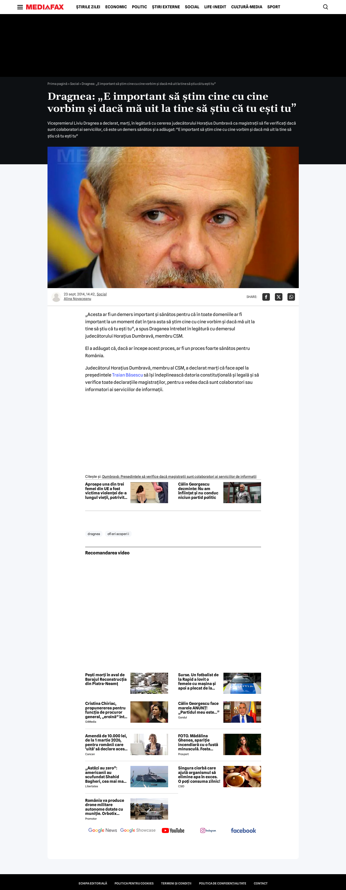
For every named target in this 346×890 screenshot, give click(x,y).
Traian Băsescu (127, 375)
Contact (261, 883)
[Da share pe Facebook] (266, 297)
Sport (273, 7)
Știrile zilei (88, 7)
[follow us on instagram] (208, 831)
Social (192, 7)
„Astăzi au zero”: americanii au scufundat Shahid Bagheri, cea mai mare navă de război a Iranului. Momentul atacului (106, 774)
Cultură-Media (246, 7)
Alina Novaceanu (77, 299)
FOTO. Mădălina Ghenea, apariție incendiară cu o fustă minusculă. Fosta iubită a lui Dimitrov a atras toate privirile (198, 742)
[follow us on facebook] (243, 831)
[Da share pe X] (278, 297)
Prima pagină (57, 84)
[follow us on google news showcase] (138, 831)
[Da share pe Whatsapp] (291, 297)
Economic (116, 7)
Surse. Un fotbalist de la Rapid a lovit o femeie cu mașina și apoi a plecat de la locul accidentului (198, 681)
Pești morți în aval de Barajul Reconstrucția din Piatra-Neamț (106, 679)
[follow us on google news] (102, 831)
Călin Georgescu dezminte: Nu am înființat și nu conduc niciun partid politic (198, 491)
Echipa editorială (93, 883)
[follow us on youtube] (173, 831)
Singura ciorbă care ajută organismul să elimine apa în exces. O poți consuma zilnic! (199, 774)
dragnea (94, 534)
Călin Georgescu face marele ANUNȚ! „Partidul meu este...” (198, 708)
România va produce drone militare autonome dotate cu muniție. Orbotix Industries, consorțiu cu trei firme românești (105, 807)
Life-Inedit (215, 7)
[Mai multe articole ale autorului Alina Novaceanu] (56, 297)
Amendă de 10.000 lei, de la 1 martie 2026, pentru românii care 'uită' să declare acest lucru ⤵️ (106, 742)
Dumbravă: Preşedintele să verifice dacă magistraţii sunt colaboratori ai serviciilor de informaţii (179, 477)
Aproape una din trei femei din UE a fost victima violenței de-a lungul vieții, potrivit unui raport (106, 491)
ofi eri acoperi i (118, 534)
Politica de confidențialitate (222, 883)
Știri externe (166, 7)
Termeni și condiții (176, 883)
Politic (139, 7)
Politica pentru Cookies (134, 883)
